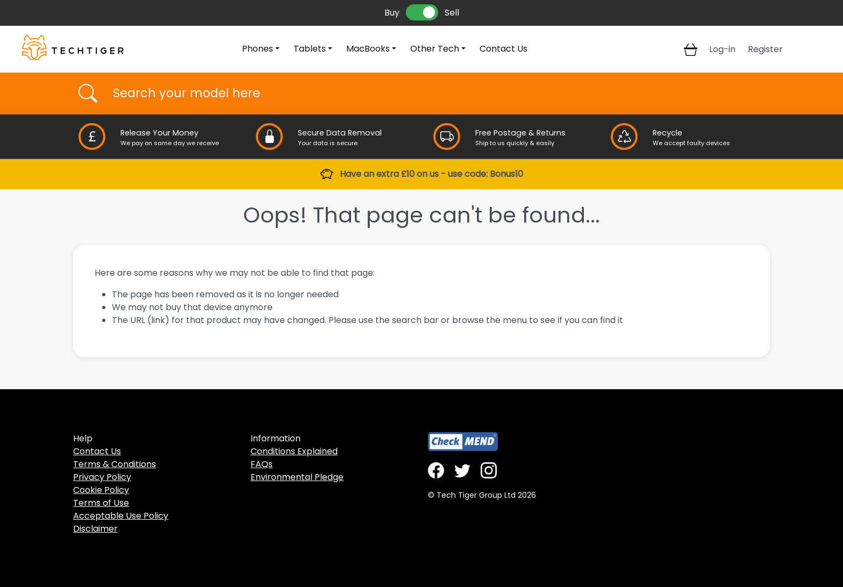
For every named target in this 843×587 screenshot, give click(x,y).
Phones (257, 48)
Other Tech (434, 48)
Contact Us (503, 48)
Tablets (310, 48)
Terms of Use (101, 503)
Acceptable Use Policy (120, 516)
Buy (391, 12)
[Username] (431, 93)
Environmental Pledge (297, 477)
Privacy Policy (102, 477)
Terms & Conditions (114, 464)
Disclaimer (95, 528)
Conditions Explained (294, 451)
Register (765, 49)
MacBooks (368, 48)
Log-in (722, 49)
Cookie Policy (101, 490)
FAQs (262, 464)
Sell (452, 12)
